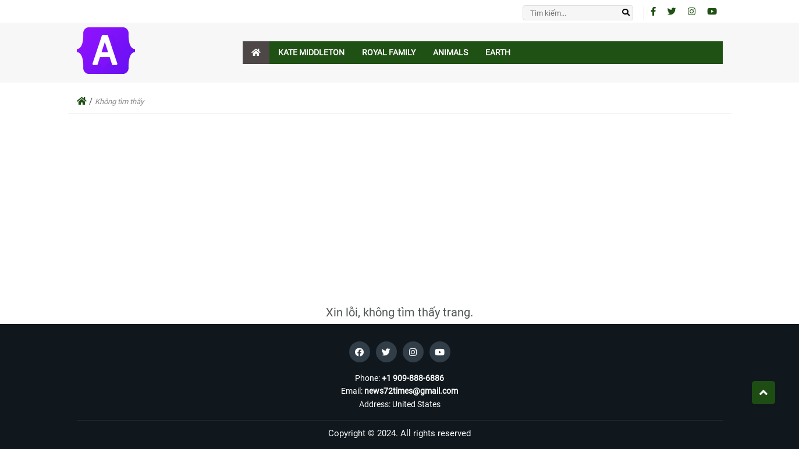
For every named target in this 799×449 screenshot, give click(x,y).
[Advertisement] (400, 212)
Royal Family (389, 52)
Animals (450, 52)
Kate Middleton (311, 52)
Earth (497, 52)
